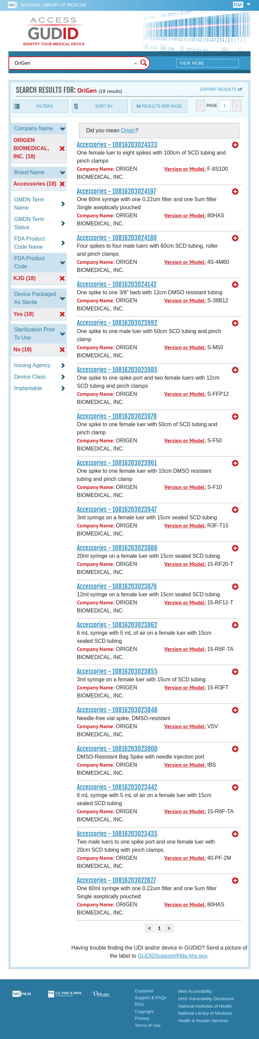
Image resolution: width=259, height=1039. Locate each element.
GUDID (54, 31)
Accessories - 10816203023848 (117, 710)
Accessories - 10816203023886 (117, 548)
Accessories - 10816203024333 (117, 145)
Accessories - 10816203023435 (117, 834)
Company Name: (95, 168)
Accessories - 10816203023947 (117, 509)
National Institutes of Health (205, 1006)
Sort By (104, 106)
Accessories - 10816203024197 (116, 191)
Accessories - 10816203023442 (117, 787)
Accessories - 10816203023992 (117, 323)
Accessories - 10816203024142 (116, 284)
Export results (218, 89)
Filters (44, 106)
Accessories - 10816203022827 (116, 880)
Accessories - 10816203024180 (117, 238)
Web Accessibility (195, 991)
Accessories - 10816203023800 (117, 749)
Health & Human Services (203, 1020)
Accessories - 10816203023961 (117, 463)
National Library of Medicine (54, 5)
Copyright (144, 1011)
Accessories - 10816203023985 (117, 370)
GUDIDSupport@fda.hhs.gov (172, 956)
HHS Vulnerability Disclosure (206, 998)
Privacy (142, 1018)
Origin (128, 130)
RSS (139, 1004)
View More (192, 63)
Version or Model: (185, 168)
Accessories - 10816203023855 (117, 671)
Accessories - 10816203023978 (117, 416)
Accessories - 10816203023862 (117, 625)
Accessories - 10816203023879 (117, 586)
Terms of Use (148, 1025)
